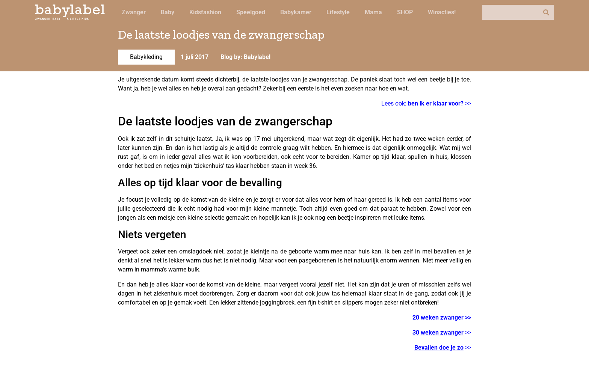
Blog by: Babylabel (245, 56)
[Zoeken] (546, 12)
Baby (167, 12)
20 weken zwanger (438, 317)
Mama (373, 12)
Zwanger (134, 12)
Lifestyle (338, 12)
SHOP (405, 12)
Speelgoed (250, 12)
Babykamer (295, 12)
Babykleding (146, 56)
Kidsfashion (205, 12)
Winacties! (442, 12)
